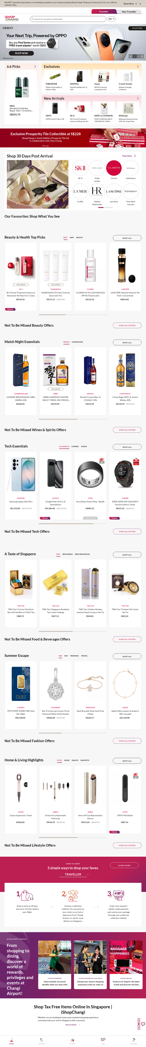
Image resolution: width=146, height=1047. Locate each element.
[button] (130, 56)
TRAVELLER (76, 874)
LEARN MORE (124, 865)
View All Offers (127, 325)
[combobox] (68, 19)
